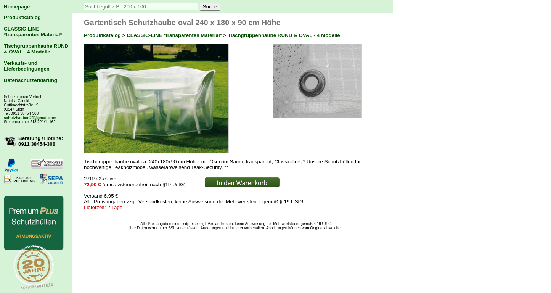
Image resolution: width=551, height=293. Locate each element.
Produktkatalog (22, 17)
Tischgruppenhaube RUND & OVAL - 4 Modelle (36, 49)
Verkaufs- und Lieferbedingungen (27, 66)
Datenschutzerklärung (30, 80)
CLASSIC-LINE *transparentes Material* (33, 31)
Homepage (17, 7)
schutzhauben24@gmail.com (30, 118)
